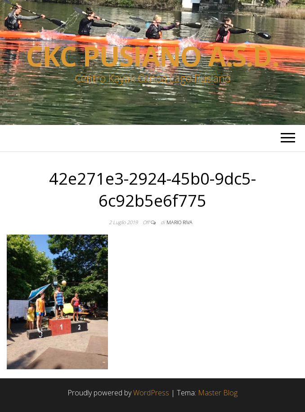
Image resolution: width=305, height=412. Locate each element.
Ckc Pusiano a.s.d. (152, 56)
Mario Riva (179, 222)
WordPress (151, 393)
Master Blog (218, 393)
